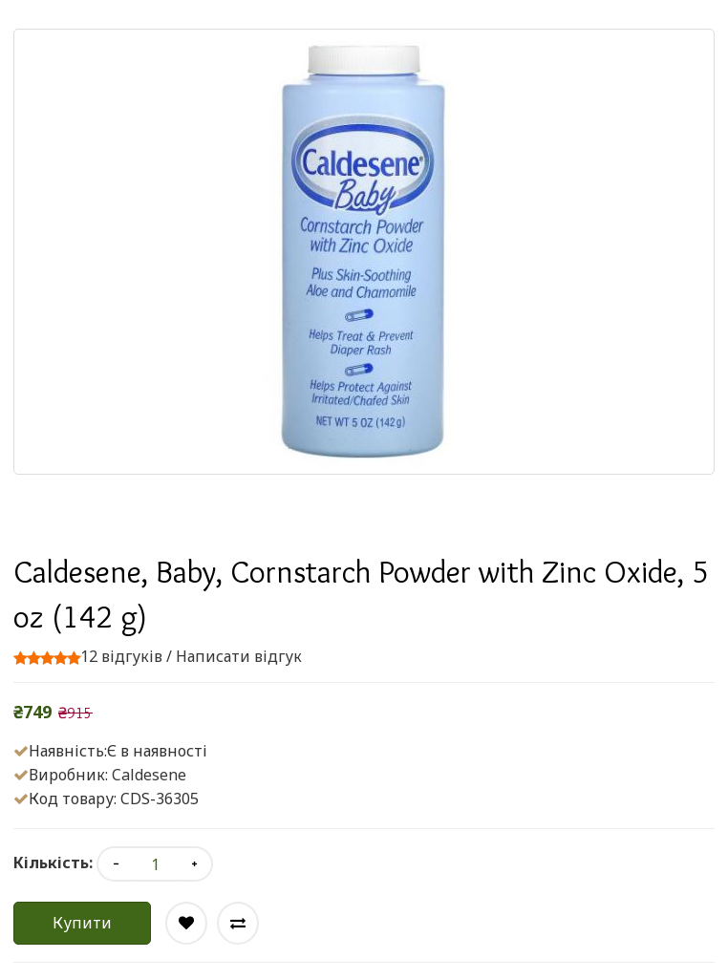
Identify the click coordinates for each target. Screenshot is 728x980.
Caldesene (149, 774)
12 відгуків (121, 656)
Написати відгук (239, 656)
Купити (82, 922)
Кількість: (53, 862)
